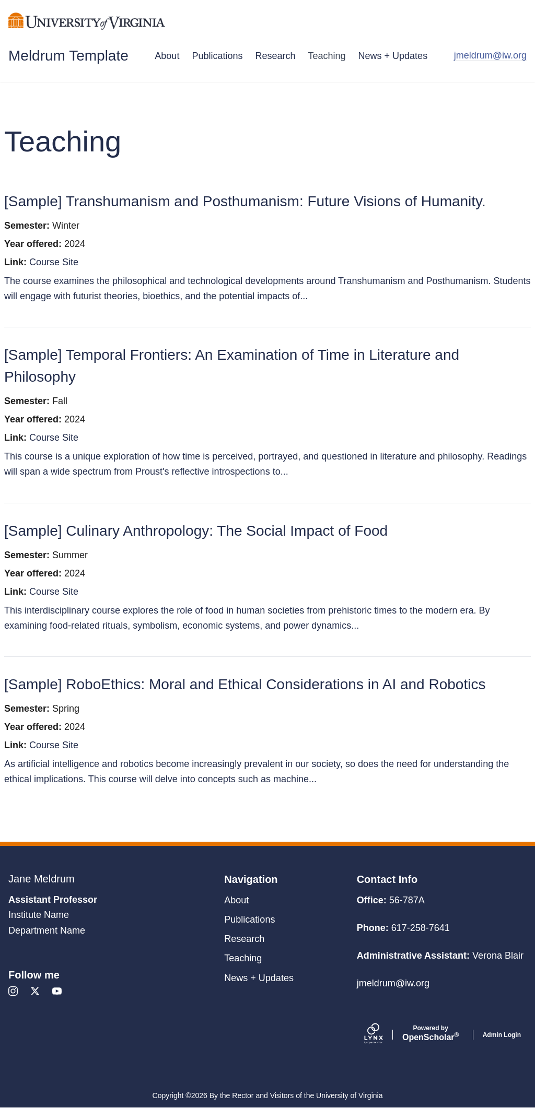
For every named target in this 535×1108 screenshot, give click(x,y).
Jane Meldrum (41, 879)
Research (275, 56)
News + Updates (393, 56)
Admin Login (502, 1035)
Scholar (431, 1033)
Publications (217, 56)
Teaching (327, 56)
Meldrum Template (68, 56)
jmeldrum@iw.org (490, 55)
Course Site (53, 262)
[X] (35, 991)
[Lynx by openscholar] (382, 1035)
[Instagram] (13, 991)
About (167, 56)
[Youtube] (57, 991)
